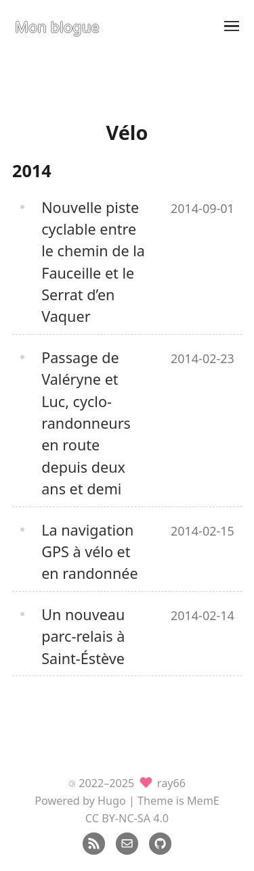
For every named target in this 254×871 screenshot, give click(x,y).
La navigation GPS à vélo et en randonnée (89, 552)
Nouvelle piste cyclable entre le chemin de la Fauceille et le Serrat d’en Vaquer (93, 262)
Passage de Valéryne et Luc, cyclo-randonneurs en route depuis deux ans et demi (86, 423)
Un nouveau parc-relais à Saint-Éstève (83, 636)
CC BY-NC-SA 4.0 (127, 818)
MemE (203, 800)
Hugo (112, 800)
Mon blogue (57, 26)
